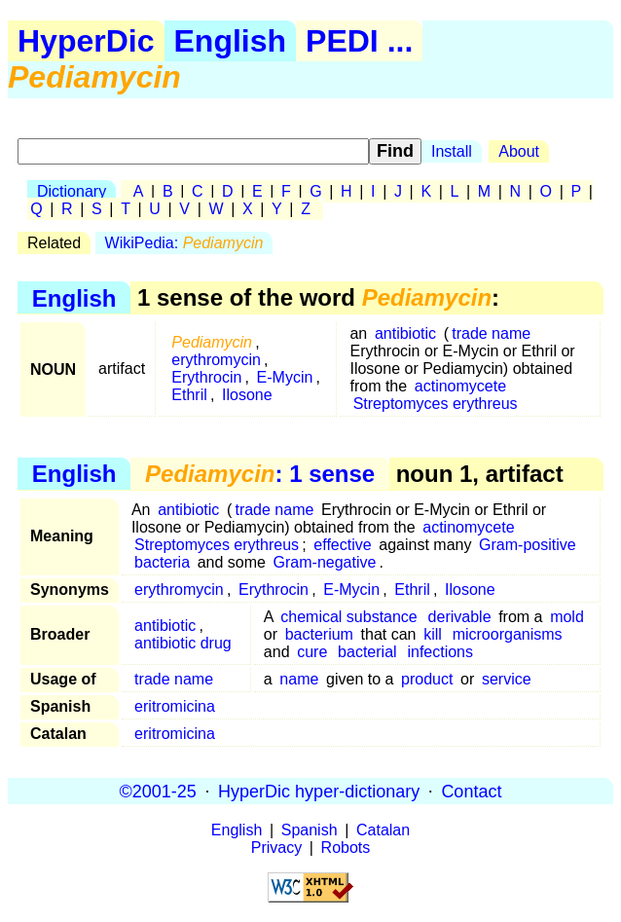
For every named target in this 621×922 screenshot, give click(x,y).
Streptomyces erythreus (435, 403)
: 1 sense (260, 474)
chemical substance (349, 617)
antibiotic (405, 333)
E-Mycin (285, 377)
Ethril (188, 395)
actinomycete (460, 386)
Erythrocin (206, 377)
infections (440, 652)
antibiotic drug (183, 643)
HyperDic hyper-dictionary (319, 790)
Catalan (383, 830)
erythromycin (216, 359)
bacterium (319, 634)
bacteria (162, 562)
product (427, 679)
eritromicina (174, 706)
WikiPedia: (184, 243)
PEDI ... (359, 40)
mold (567, 617)
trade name (491, 333)
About (518, 151)
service (506, 679)
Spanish (309, 830)
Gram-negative (325, 562)
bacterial (367, 652)
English (230, 40)
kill (432, 634)
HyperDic (86, 40)
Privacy (276, 847)
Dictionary (71, 191)
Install (451, 151)
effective (342, 544)
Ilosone (247, 395)
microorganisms (508, 634)
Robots (346, 847)
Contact (471, 790)
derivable (460, 617)
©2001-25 (158, 790)
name (298, 679)
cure (312, 652)
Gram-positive (527, 544)
